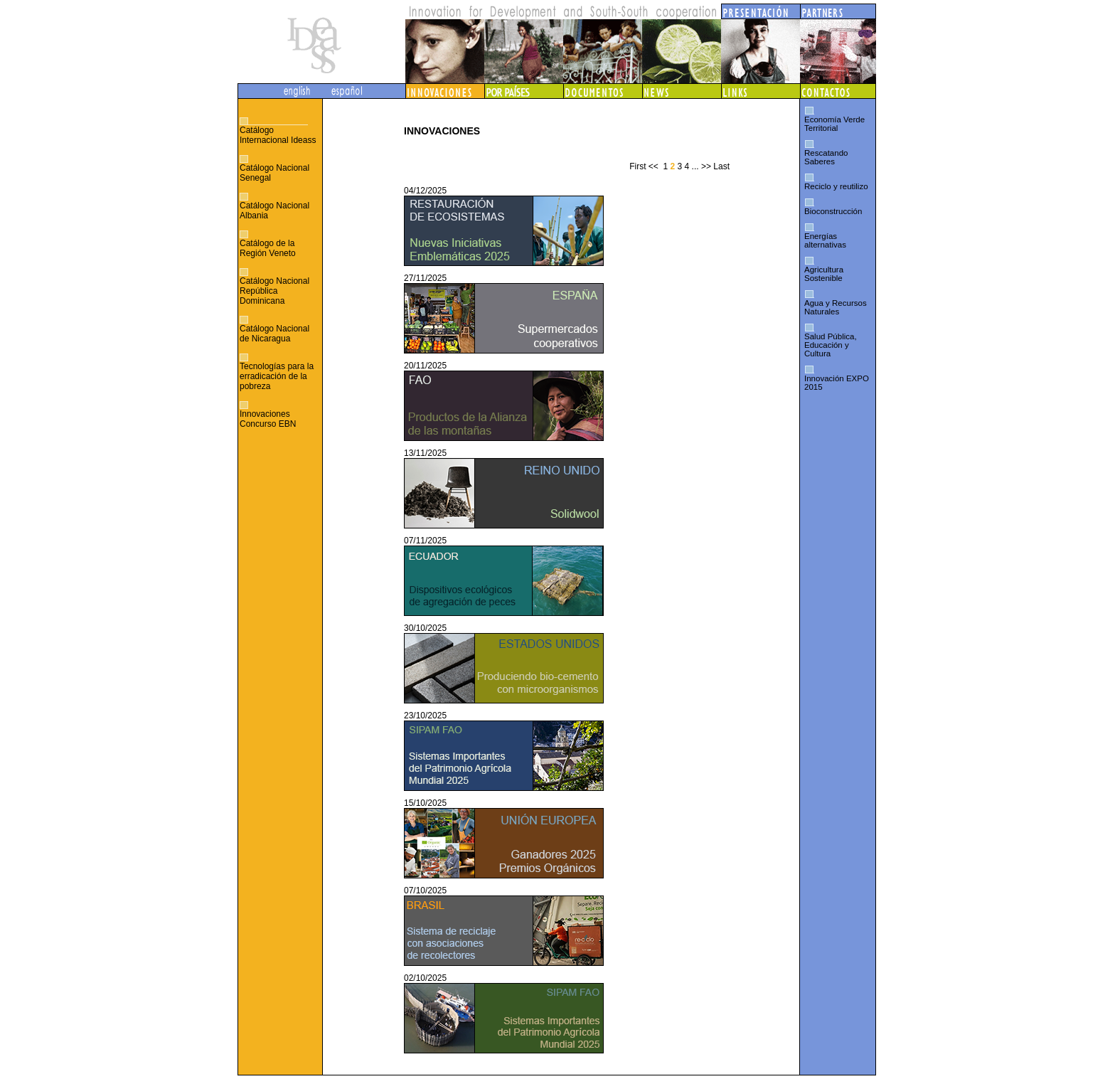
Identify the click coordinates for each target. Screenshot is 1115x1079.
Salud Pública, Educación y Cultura (830, 345)
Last (721, 166)
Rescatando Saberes (826, 157)
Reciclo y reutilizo (836, 186)
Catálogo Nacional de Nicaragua (274, 334)
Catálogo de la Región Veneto (268, 248)
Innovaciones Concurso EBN (268, 419)
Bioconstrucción (833, 211)
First (637, 166)
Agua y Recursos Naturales (835, 307)
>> (706, 166)
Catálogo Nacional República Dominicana (274, 291)
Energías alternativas (825, 240)
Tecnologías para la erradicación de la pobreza (277, 376)
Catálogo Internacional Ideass (278, 135)
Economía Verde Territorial (834, 123)
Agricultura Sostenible (823, 273)
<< (653, 166)
